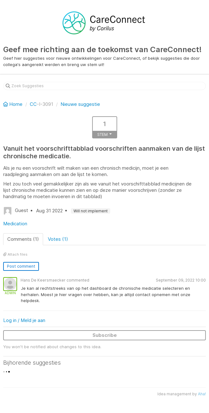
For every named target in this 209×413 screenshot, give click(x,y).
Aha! (202, 394)
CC (33, 104)
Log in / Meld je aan (24, 320)
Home (13, 104)
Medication (15, 224)
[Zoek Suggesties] (104, 86)
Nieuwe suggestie (80, 104)
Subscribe (104, 335)
